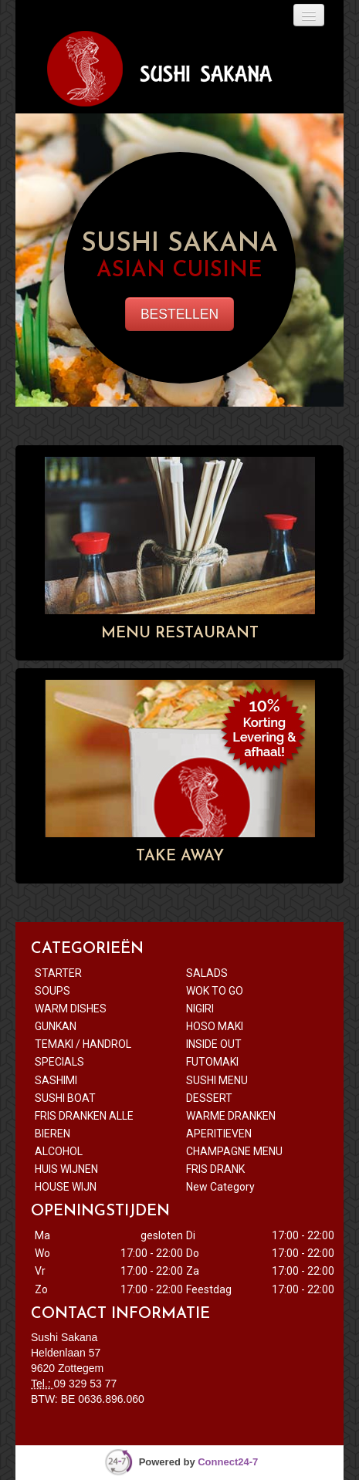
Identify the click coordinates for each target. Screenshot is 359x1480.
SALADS (207, 973)
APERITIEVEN (219, 1133)
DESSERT (210, 1098)
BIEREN (52, 1133)
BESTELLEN (179, 314)
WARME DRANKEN (231, 1116)
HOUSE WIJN (67, 1187)
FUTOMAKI (212, 1062)
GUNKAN (55, 1026)
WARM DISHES (71, 1008)
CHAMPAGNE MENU (234, 1151)
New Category (220, 1187)
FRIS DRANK (215, 1169)
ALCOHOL (59, 1151)
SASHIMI (56, 1080)
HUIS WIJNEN (66, 1169)
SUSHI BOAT (66, 1098)
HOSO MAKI (214, 1026)
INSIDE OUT (214, 1044)
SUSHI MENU (217, 1080)
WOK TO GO (214, 991)
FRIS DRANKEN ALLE (85, 1116)
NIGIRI (200, 1008)
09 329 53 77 (85, 1383)
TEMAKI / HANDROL (83, 1044)
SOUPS (52, 991)
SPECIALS (59, 1062)
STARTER (58, 973)
